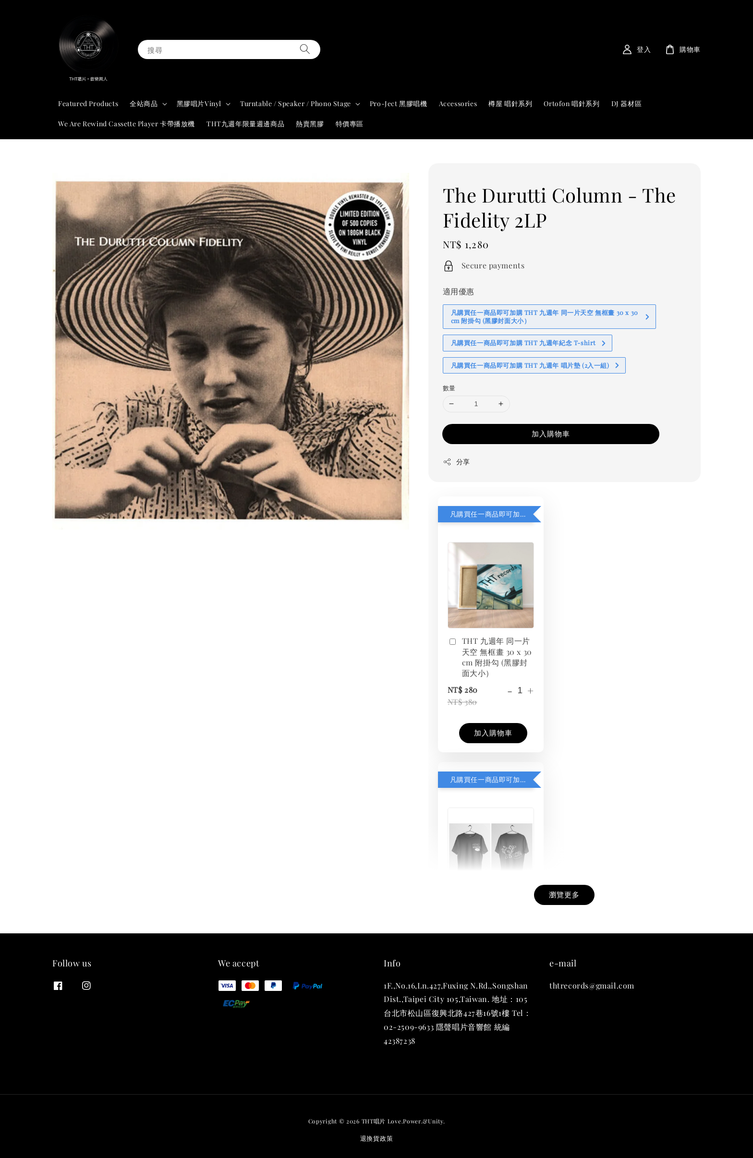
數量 (449, 388)
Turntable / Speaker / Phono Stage (295, 103)
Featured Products (88, 103)
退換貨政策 (376, 1138)
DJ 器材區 (626, 103)
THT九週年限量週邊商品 (245, 123)
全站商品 (144, 103)
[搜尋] (305, 49)
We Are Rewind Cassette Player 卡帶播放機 (126, 123)
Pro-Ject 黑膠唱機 (398, 103)
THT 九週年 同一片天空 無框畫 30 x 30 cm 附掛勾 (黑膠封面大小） (490, 657)
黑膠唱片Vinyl (199, 103)
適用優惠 (458, 291)
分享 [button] (456, 461)
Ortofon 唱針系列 (571, 103)
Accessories (458, 103)
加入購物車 (551, 433)
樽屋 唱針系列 (510, 103)
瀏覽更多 (564, 894)
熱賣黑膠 (310, 123)
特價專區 (350, 123)
